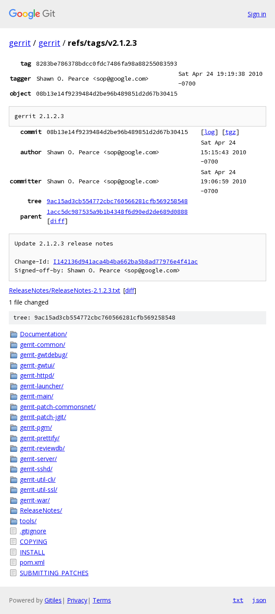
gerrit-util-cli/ (38, 479)
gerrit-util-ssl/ (38, 489)
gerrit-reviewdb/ (42, 448)
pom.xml (32, 562)
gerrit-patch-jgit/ (43, 417)
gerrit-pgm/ (36, 427)
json (259, 600)
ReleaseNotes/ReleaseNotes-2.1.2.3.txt (64, 290)
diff (57, 221)
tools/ (28, 521)
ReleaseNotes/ (41, 510)
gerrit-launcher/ (41, 386)
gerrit (20, 42)
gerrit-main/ (36, 396)
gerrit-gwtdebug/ (43, 354)
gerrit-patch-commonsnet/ (58, 406)
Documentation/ (43, 334)
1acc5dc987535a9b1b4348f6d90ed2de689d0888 (117, 212)
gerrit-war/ (35, 500)
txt (238, 600)
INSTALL (32, 552)
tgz (230, 132)
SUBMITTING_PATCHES (54, 573)
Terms (102, 600)
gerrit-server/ (38, 458)
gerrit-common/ (42, 344)
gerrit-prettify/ (39, 438)
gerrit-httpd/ (37, 375)
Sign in (257, 14)
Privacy (77, 600)
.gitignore (33, 531)
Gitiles (53, 600)
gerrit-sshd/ (36, 469)
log (209, 132)
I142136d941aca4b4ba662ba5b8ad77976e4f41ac (125, 261)
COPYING (33, 541)
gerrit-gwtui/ (37, 365)
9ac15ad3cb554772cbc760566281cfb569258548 (117, 201)
